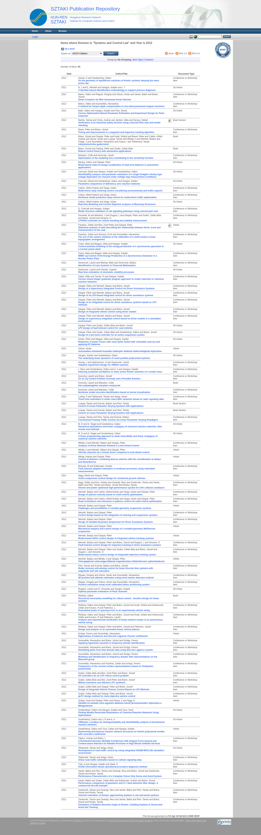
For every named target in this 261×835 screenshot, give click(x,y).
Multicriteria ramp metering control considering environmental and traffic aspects (120, 190)
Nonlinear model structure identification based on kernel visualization (114, 392)
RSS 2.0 (196, 53)
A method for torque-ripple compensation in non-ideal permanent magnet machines (121, 106)
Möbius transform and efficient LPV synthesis (101, 682)
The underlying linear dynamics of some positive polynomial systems (114, 358)
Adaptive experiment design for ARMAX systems (103, 365)
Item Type (138, 59)
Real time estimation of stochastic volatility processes (106, 272)
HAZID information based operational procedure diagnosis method (112, 767)
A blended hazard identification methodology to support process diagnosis (117, 90)
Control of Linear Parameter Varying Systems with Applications (110, 406)
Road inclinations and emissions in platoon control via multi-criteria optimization (120, 501)
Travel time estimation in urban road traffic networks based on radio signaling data (120, 399)
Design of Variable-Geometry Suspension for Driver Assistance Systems (115, 522)
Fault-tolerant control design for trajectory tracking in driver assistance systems (119, 545)
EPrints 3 (78, 820)
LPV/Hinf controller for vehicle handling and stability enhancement (112, 220)
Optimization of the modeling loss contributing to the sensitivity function (115, 158)
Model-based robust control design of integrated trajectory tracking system (117, 554)
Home (35, 31)
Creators (148, 59)
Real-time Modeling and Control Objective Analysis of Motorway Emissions (117, 204)
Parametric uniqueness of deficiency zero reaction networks (109, 184)
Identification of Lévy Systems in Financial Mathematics (107, 265)
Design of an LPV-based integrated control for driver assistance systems (115, 295)
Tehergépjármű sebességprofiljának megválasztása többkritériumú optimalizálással (121, 561)
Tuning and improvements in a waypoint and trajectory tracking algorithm (116, 132)
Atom (171, 53)
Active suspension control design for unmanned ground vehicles (111, 478)
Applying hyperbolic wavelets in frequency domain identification (111, 643)
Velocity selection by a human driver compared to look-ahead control (113, 452)
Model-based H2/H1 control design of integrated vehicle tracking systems (116, 538)
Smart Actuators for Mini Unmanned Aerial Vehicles (104, 99)
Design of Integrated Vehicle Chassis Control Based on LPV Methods (113, 689)
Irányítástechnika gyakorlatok (93, 144)
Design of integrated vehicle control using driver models (107, 311)
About (48, 31)
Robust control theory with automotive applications (104, 151)
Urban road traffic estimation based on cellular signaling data (109, 760)
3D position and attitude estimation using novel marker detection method (116, 577)
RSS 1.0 (183, 53)
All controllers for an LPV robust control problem (103, 675)
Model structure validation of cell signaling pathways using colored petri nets (118, 211)
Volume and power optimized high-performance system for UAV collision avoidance (121, 487)
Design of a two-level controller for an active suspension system (111, 335)
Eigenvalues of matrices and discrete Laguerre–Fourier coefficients (113, 636)
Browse (63, 31)
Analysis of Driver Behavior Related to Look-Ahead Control (108, 445)
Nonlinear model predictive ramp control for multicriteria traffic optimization (117, 197)
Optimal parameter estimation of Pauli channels (102, 591)
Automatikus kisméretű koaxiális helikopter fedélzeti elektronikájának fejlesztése (119, 351)
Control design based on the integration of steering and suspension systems (118, 515)
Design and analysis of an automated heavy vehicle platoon (109, 629)
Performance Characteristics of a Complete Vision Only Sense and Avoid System (119, 776)
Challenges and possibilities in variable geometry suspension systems (114, 508)
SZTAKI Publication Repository (85, 9)
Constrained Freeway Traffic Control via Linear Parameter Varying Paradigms (118, 420)
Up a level (70, 49)
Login (35, 37)
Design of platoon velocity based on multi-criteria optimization (110, 494)
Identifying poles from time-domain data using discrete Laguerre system (115, 650)
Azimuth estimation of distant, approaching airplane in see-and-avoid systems (118, 795)
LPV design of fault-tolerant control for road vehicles (105, 328)
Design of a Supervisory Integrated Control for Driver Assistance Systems (116, 288)
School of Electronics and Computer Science (130, 820)
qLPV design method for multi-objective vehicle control (106, 696)
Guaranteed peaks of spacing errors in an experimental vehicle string (114, 610)
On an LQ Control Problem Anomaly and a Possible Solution (109, 378)
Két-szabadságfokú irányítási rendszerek (99, 385)
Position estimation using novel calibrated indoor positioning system (114, 584)
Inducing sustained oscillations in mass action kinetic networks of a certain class (120, 372)
